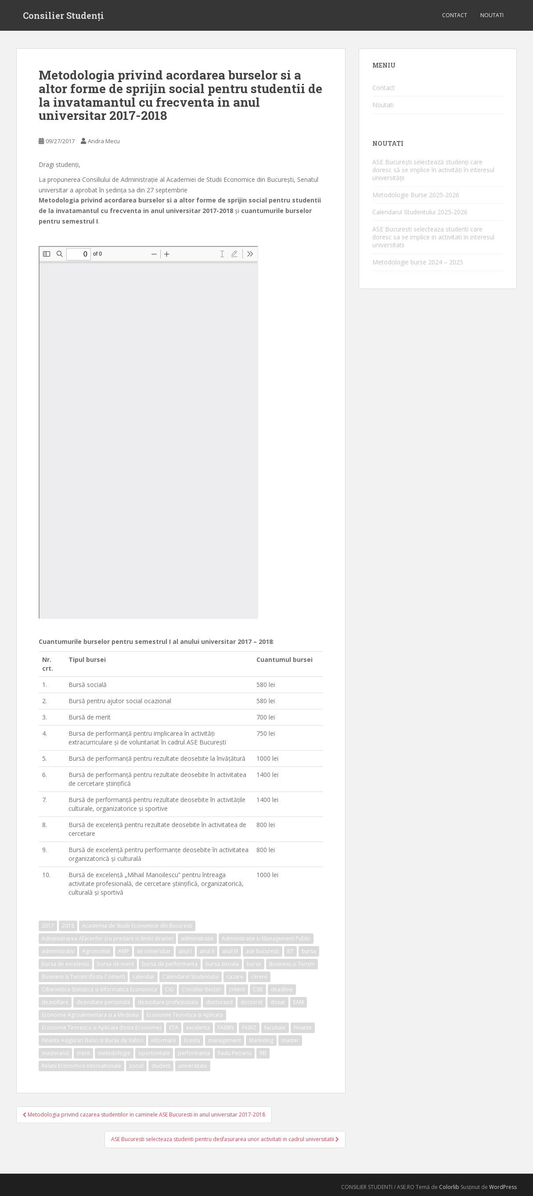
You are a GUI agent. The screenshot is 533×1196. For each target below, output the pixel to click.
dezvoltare (55, 1002)
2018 (68, 925)
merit (83, 1053)
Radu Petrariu (235, 1053)
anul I (185, 951)
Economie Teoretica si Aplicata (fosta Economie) (101, 1027)
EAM (298, 1002)
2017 (48, 925)
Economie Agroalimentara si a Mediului (90, 1015)
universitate (192, 1066)
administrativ (58, 951)
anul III (230, 951)
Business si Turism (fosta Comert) (83, 976)
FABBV (226, 1027)
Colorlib (449, 1187)
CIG (169, 989)
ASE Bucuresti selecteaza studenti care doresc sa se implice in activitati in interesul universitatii (433, 237)
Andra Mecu (104, 141)
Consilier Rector (201, 989)
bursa (309, 951)
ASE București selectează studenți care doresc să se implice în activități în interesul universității (433, 170)
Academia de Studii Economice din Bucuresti (137, 925)
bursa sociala (222, 964)
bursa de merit (115, 964)
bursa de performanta (170, 964)
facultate (275, 1027)
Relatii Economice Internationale (81, 1066)
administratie (197, 938)
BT (290, 951)
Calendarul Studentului (190, 976)
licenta (192, 1040)
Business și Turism (292, 964)
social (136, 1066)
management (224, 1040)
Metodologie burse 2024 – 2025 (417, 262)
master (290, 1040)
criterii (237, 989)
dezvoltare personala (103, 1002)
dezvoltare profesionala (168, 1002)
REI (262, 1053)
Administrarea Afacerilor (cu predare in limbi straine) (107, 938)
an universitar (154, 951)
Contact (454, 15)
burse (254, 964)
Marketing (261, 1040)
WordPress (503, 1187)
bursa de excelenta (65, 964)
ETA (173, 1027)
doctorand (219, 1002)
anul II (207, 951)
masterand (55, 1053)
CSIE (258, 989)
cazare (235, 976)
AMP (123, 951)
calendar (144, 976)
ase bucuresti (262, 951)
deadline (282, 989)
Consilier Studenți (63, 15)
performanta (194, 1053)
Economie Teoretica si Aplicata (185, 1015)
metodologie (114, 1053)
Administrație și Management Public (266, 938)
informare (163, 1040)
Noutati (492, 15)
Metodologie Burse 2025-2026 (415, 195)
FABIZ (249, 1027)
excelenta (198, 1027)
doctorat (252, 1002)
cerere (259, 976)
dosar (277, 1002)
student (160, 1066)
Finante (303, 1027)
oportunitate (154, 1053)
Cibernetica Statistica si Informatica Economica (99, 989)
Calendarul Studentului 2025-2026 (420, 212)
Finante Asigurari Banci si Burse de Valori (92, 1040)
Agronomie (96, 951)
